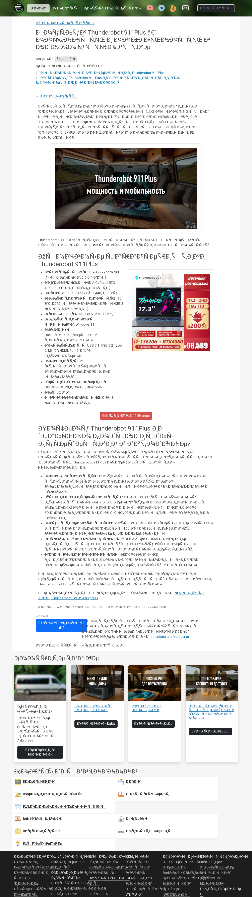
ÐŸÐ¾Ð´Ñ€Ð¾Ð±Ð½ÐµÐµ (96, 724)
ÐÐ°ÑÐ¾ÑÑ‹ (138, 870)
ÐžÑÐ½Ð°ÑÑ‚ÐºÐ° (215, 827)
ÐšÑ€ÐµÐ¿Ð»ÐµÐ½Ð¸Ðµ (68, 816)
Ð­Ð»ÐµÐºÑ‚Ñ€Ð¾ (212, 838)
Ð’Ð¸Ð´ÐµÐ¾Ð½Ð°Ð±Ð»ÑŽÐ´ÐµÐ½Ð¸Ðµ (104, 859)
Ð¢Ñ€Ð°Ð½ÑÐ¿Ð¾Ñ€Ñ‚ (184, 810)
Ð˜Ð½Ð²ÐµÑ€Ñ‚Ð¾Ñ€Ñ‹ (31, 870)
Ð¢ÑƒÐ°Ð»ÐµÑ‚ (136, 886)
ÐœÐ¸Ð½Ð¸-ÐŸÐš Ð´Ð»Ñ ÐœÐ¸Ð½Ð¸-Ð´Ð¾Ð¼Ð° (93, 708)
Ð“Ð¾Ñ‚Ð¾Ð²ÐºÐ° (64, 848)
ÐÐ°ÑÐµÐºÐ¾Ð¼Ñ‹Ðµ (69, 843)
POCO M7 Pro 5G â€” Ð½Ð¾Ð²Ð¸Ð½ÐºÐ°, (147, 708)
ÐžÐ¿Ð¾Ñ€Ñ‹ (61, 821)
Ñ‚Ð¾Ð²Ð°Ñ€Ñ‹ (66, 59)
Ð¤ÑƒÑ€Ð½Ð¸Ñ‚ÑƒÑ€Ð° (72, 810)
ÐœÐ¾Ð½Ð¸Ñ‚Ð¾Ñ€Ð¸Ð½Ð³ (34, 821)
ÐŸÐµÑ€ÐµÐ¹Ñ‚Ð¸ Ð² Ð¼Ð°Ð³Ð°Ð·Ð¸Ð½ (40, 752)
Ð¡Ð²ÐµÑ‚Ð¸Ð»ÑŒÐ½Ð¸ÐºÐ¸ (108, 821)
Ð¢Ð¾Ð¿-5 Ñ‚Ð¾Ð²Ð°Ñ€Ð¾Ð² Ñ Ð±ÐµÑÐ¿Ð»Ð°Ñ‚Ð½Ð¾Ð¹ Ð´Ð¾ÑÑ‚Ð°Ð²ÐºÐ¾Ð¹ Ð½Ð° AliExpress (211, 712)
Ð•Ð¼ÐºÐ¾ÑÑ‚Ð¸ (139, 875)
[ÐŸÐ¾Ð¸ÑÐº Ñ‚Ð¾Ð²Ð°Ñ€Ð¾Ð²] (216, 8)
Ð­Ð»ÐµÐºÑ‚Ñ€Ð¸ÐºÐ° (31, 786)
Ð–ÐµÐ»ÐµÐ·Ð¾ (174, 821)
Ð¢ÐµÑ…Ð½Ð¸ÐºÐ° (139, 838)
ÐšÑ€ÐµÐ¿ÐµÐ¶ (211, 816)
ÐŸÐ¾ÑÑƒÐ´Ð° (138, 821)
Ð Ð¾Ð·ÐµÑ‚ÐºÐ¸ (26, 816)
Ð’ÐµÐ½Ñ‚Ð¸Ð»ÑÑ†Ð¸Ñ (218, 859)
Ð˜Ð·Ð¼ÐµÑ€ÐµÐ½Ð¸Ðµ (217, 821)
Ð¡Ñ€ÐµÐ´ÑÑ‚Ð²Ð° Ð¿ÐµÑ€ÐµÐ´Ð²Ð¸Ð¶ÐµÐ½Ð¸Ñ (177, 843)
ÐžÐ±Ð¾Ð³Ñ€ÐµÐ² (139, 881)
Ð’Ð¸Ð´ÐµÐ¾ (97, 843)
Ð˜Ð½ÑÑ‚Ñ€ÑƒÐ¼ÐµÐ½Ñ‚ (71, 837)
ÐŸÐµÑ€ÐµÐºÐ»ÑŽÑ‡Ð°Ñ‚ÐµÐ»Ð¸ (38, 843)
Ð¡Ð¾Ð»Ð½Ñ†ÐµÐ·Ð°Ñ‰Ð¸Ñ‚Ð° (185, 832)
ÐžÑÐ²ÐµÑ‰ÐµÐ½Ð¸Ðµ (69, 853)
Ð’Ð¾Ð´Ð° (76, 782)
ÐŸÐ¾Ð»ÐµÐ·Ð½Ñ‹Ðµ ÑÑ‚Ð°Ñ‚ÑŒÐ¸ (65, 23)
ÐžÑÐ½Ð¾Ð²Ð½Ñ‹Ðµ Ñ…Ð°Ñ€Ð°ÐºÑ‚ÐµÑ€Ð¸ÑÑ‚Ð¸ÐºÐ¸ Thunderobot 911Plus (102, 73)
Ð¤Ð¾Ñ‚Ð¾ (96, 870)
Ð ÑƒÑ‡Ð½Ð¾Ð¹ (212, 832)
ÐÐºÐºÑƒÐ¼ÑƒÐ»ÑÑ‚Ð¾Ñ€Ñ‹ (37, 886)
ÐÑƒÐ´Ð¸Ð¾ (98, 848)
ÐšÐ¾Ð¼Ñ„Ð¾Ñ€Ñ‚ (65, 859)
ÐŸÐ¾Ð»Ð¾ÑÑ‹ (101, 827)
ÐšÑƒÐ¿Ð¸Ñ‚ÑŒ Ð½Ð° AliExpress (126, 416)
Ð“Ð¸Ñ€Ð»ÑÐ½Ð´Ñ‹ (103, 816)
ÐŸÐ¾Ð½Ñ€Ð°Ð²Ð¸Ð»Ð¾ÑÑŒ (61, 625)
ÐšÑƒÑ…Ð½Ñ (81, 797)
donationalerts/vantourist (169, 637)
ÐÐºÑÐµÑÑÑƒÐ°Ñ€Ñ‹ (146, 843)
